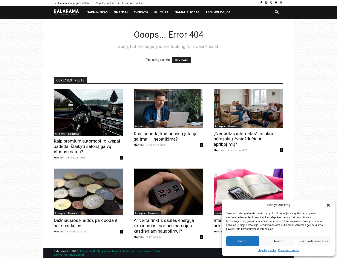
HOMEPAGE (181, 60)
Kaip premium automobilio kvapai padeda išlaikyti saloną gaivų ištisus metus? (87, 146)
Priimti (242, 241)
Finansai (139, 126)
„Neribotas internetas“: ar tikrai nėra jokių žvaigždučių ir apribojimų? (244, 139)
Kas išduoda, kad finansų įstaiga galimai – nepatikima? (166, 136)
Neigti (278, 241)
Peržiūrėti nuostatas (314, 241)
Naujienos (103, 251)
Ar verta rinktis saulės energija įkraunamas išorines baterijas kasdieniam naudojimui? (164, 226)
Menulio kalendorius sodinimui (132, 251)
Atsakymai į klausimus (67, 133)
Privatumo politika (288, 250)
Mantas (59, 157)
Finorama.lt (87, 251)
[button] (328, 205)
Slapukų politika (267, 250)
